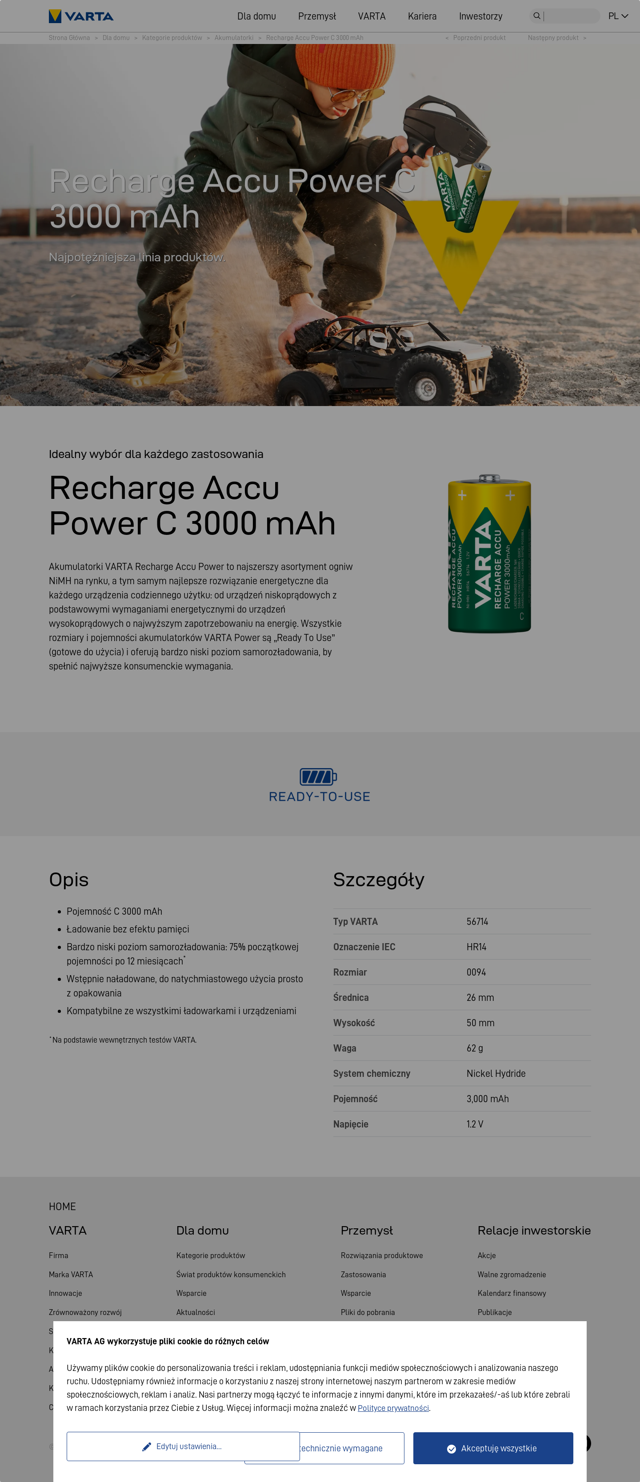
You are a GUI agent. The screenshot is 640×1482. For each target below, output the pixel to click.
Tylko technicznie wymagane (330, 1448)
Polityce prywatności (396, 1408)
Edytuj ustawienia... (157, 1448)
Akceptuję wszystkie (499, 1448)
